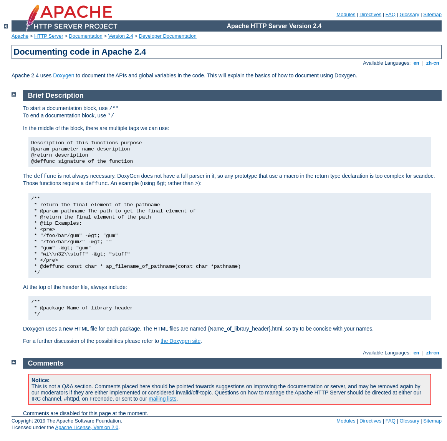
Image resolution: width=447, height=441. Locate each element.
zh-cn (432, 63)
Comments (46, 363)
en (416, 63)
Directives (370, 14)
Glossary (409, 14)
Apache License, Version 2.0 (86, 427)
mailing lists (162, 399)
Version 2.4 (120, 36)
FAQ (391, 14)
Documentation (85, 36)
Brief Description (56, 95)
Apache (20, 36)
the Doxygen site (180, 341)
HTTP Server (48, 36)
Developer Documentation (168, 36)
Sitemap (432, 14)
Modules (345, 14)
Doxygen (63, 75)
